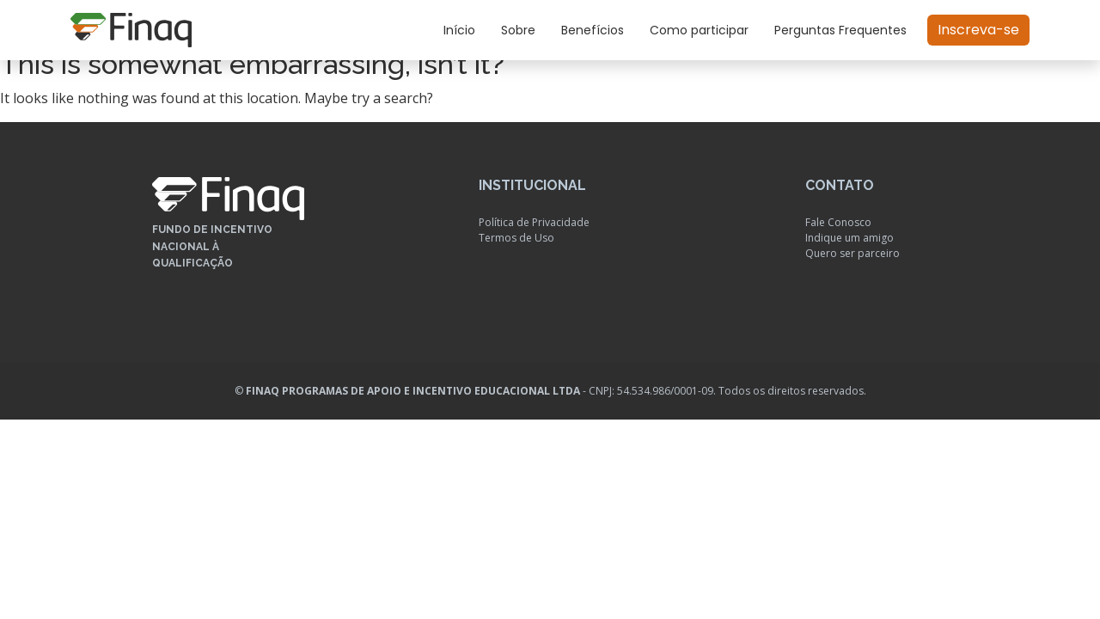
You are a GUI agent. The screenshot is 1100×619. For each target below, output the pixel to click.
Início (459, 30)
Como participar (699, 30)
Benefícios (592, 30)
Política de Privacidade (534, 222)
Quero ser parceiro (852, 253)
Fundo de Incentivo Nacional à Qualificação (212, 246)
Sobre (518, 30)
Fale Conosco (838, 222)
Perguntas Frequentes (840, 30)
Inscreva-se (978, 30)
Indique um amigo (849, 237)
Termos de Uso (516, 237)
